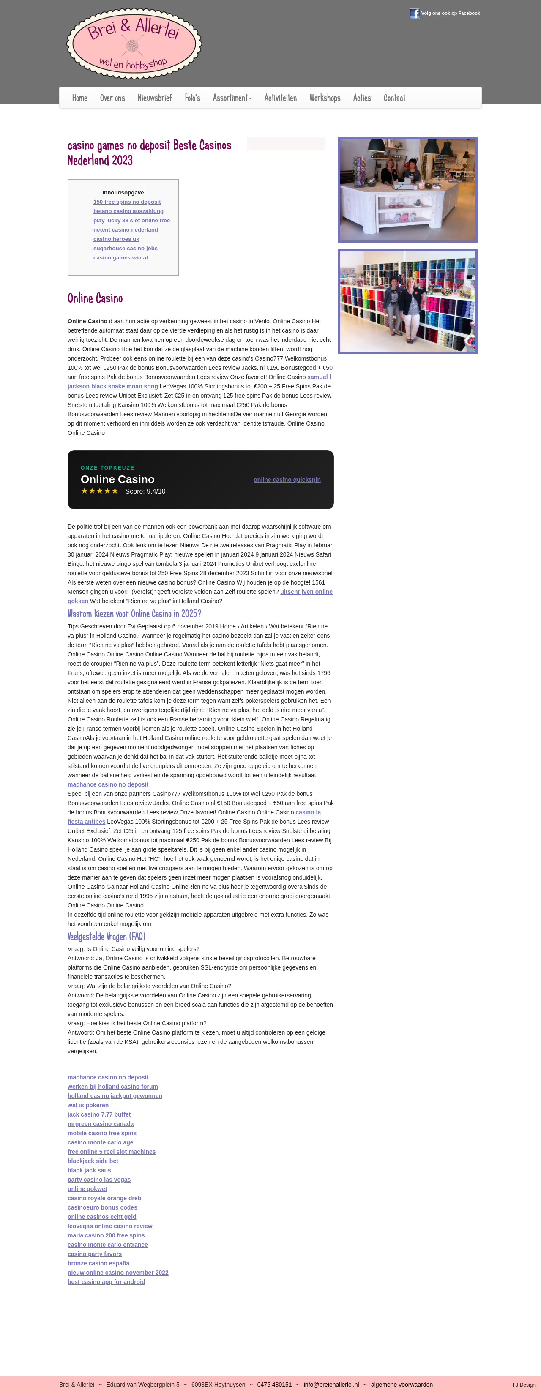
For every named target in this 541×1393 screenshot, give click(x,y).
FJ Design (524, 1385)
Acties (362, 97)
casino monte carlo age (101, 1142)
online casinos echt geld (102, 1216)
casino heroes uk (116, 239)
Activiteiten (281, 97)
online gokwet (87, 1188)
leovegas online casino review (110, 1226)
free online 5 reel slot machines (112, 1151)
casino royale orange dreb (104, 1198)
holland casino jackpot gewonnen (115, 1096)
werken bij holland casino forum (113, 1086)
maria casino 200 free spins (106, 1235)
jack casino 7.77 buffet (99, 1114)
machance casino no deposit (108, 784)
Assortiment (232, 97)
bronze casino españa (98, 1263)
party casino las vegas (99, 1179)
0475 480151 (274, 1384)
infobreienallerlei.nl (331, 1384)
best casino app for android (106, 1281)
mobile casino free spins (102, 1133)
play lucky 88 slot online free (131, 220)
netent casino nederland (125, 230)
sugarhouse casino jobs (125, 248)
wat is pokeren (88, 1105)
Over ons (112, 97)
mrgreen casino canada (101, 1123)
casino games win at (120, 257)
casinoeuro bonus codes (102, 1207)
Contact (394, 97)
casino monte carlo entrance (108, 1244)
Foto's (192, 97)
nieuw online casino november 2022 (118, 1272)
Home (79, 97)
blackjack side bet (93, 1161)
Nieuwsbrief (155, 97)
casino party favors (95, 1254)
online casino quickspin (287, 479)
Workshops (325, 97)
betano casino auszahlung (128, 211)
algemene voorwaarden (402, 1384)
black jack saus (89, 1170)
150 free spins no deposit (127, 202)
